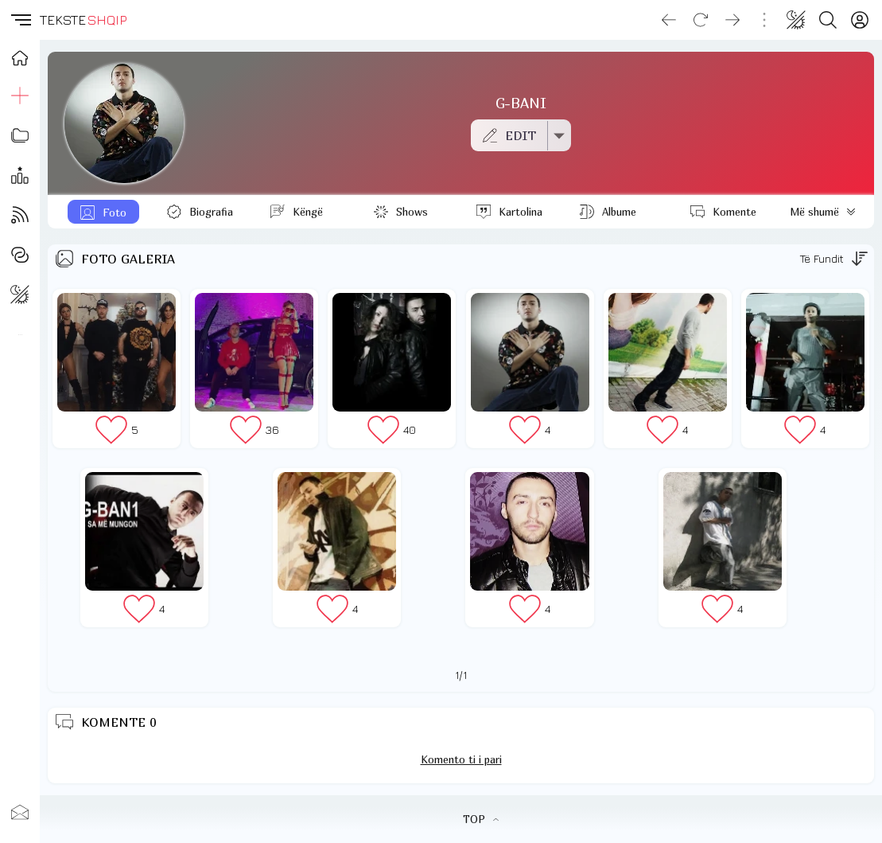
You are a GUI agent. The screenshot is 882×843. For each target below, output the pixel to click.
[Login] (860, 20)
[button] (20, 20)
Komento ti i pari (461, 759)
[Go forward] (732, 20)
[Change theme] (796, 20)
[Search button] (828, 20)
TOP (481, 819)
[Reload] (701, 20)
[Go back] (669, 20)
